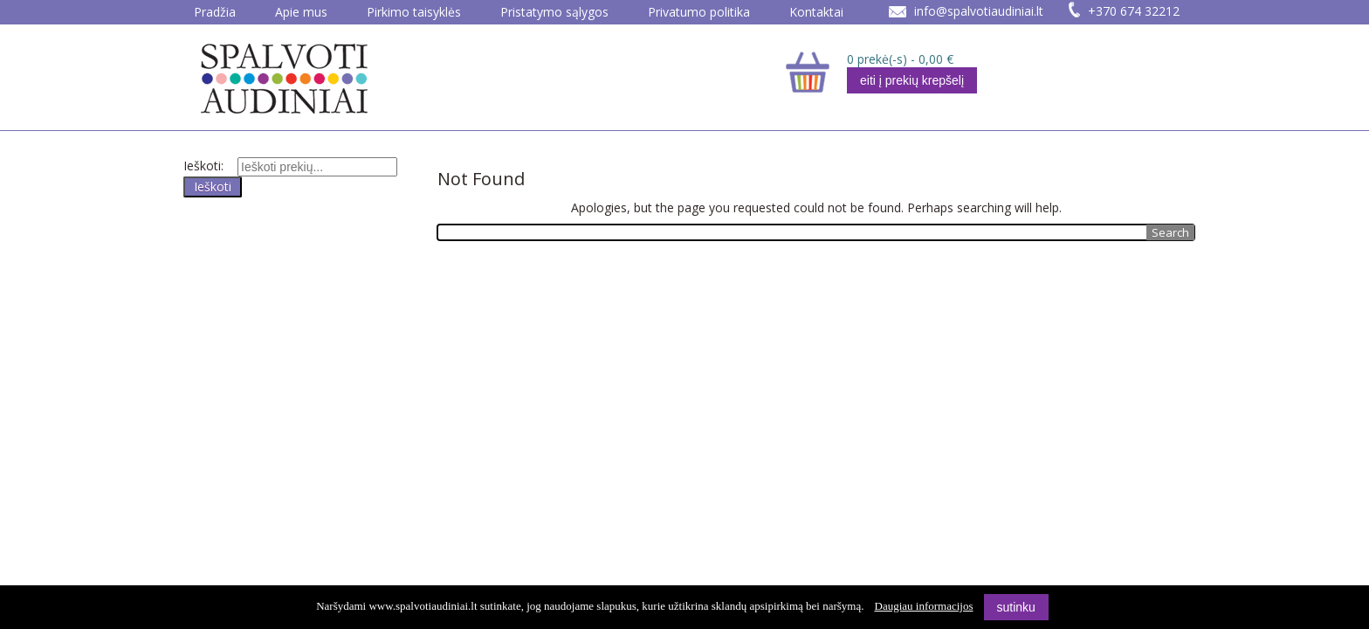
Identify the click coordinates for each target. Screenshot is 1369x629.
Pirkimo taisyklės (414, 11)
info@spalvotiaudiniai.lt (978, 11)
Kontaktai (816, 11)
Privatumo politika (699, 11)
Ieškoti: (203, 165)
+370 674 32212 (1134, 11)
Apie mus (301, 11)
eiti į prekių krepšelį (912, 80)
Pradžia (215, 11)
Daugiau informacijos (924, 605)
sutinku (1016, 607)
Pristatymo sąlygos (554, 11)
